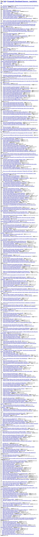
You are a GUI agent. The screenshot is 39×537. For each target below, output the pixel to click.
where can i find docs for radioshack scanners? (12, 368)
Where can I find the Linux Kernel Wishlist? (12, 334)
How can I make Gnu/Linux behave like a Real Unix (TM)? (15, 96)
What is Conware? (7, 12)
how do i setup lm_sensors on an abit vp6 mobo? (13, 258)
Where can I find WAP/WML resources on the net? (13, 420)
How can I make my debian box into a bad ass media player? (15, 111)
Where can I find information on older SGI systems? (13, 401)
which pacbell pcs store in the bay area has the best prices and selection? (18, 410)
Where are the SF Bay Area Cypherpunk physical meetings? (15, 524)
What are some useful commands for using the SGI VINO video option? (17, 371)
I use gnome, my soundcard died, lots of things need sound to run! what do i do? (19, 204)
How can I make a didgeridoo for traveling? (11, 523)
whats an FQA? (6, 216)
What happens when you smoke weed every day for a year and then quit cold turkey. (20, 458)
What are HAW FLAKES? (8, 505)
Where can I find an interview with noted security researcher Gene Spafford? (18, 186)
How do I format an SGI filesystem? (10, 373)
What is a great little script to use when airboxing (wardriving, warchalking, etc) (19, 151)
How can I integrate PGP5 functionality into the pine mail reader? (16, 355)
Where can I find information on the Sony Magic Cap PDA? (15, 361)
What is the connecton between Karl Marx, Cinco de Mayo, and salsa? (17, 432)
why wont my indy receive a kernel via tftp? (12, 163)
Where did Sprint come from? (9, 352)
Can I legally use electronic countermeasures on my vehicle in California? (18, 416)
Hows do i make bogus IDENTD (9, 478)
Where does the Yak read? (8, 319)
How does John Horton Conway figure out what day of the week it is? (17, 256)
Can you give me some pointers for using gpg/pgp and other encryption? (18, 132)
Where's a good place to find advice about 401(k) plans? (14, 399)
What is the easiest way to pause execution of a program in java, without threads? (19, 343)
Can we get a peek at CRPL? (8, 499)
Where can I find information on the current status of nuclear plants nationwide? (19, 338)
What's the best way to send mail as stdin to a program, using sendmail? (17, 441)
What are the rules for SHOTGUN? (10, 418)
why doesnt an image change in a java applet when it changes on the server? (18, 325)
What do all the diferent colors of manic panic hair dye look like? (16, 379)
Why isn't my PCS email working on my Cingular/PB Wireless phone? (17, 322)
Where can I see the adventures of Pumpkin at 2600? (13, 435)
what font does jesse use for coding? (10, 244)
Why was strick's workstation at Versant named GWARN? (15, 182)
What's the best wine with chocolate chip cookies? (13, 324)
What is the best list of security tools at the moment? (13, 104)
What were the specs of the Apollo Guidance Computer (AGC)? (16, 329)
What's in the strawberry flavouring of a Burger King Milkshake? (16, 328)
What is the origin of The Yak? (9, 463)
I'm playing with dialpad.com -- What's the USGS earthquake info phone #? (18, 485)
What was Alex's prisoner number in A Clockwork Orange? (15, 460)
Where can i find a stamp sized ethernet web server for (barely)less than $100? (19, 262)
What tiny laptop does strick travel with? (11, 299)
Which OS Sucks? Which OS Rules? (10, 495)
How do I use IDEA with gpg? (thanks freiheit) (12, 123)
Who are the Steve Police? (8, 27)
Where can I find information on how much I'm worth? (14, 413)
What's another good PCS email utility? (11, 438)
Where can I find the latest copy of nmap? (11, 449)
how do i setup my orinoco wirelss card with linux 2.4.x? (14, 241)
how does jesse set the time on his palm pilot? (12, 224)
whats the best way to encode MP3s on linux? (12, 207)
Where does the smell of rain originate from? (12, 201)
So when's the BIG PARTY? (9, 310)
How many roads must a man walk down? (11, 454)
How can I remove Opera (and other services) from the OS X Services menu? (19, 7)
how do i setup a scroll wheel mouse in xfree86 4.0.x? (14, 259)
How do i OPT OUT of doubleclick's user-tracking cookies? (15, 436)
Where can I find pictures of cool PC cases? (12, 298)
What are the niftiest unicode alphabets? (13, 181)
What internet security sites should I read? (11, 528)
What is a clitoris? (6, 393)
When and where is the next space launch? (11, 282)
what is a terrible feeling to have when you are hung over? (15, 147)
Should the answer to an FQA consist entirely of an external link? (16, 429)
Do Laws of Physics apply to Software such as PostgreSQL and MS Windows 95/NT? (20, 100)
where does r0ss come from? (9, 398)
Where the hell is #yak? (8, 180)
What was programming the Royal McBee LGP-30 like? (14, 365)
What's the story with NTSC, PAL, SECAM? (12, 341)
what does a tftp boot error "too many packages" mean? (14, 159)
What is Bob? (6, 142)
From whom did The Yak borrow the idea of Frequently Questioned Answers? (18, 534)
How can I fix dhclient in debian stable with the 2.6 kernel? (15, 69)
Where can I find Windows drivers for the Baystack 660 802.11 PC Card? (18, 356)
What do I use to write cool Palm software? (12, 267)
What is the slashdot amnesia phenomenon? (12, 45)
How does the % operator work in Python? (11, 385)
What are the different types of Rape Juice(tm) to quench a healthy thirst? (18, 57)
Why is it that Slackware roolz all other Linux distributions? (15, 358)
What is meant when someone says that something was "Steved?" (16, 28)
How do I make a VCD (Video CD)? (10, 202)
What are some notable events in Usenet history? (13, 190)
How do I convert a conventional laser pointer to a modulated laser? (17, 265)
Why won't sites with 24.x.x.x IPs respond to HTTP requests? (15, 227)
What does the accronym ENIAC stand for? (11, 470)
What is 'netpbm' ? (6, 508)
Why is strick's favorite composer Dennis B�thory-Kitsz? (14, 483)
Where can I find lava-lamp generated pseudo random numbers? (16, 226)
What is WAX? (6, 415)
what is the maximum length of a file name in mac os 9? (14, 280)
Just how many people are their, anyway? (11, 315)
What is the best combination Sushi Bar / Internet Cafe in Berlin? (16, 88)
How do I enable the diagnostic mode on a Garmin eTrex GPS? (16, 260)
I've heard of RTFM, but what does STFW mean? (13, 73)
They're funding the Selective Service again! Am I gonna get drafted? (17, 76)
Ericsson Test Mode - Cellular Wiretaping (11, 167)
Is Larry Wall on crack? (8, 110)
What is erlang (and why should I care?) (11, 11)
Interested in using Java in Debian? (10, 53)
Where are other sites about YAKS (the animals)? (13, 468)
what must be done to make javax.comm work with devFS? (15, 245)
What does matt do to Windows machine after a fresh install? (15, 409)
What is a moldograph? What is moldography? (12, 14)
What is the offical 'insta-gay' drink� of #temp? (13, 97)
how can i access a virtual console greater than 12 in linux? (15, 288)
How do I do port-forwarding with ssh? (11, 444)
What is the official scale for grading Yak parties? (13, 374)
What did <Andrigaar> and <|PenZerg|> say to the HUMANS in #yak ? (17, 500)
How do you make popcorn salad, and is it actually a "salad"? (15, 477)
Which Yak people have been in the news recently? (13, 269)
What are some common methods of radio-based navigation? (15, 68)
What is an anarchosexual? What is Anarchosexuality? (14, 16)
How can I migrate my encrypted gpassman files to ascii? (14, 30)
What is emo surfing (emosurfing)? (10, 33)
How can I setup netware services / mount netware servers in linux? (17, 117)
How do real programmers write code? (11, 366)
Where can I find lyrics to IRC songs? (10, 353)
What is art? (5, 49)
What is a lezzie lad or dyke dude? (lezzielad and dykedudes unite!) (17, 20)
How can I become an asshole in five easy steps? (13, 367)
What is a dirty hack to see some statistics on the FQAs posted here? (17, 90)
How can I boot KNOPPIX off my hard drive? (12, 122)
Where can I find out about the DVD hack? (11, 512)
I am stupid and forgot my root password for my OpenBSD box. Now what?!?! (19, 222)
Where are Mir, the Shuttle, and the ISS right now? (13, 294)
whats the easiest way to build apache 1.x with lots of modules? (16, 178)
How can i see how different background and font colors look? (15, 475)
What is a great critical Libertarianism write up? (13, 92)
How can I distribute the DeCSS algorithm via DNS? (14, 384)
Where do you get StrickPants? (9, 38)
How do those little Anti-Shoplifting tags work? (12, 437)
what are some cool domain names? (10, 314)
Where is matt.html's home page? (9, 530)
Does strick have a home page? (8, 531)
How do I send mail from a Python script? (11, 439)
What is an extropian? (7, 516)
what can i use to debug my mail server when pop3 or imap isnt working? (18, 135)
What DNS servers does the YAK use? (10, 521)
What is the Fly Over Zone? (8, 64)
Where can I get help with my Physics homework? (13, 467)
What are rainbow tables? (8, 13)
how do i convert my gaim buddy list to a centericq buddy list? (16, 146)
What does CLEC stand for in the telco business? (13, 514)
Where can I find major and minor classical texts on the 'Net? (15, 281)
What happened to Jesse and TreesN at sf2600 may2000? (14, 431)
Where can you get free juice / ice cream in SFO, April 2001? (15, 284)
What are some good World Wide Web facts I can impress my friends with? (18, 506)
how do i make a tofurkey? (8, 192)
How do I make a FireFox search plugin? (11, 37)
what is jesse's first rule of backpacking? (11, 161)
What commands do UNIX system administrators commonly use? (16, 363)
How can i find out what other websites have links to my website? (16, 479)
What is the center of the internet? (9, 533)
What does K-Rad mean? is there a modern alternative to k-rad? (16, 212)
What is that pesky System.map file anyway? (12, 89)
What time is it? (6, 391)
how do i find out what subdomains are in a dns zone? (14, 194)
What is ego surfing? (7, 34)
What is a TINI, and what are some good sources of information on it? (17, 380)
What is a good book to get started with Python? (13, 264)
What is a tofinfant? (7, 39)
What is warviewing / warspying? (10, 62)
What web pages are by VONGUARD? (11, 492)
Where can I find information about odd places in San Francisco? (16, 271)
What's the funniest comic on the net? (10, 497)
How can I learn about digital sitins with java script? (13, 103)
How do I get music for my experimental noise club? (14, 149)
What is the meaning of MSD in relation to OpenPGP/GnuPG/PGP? (17, 91)
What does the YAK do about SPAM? (10, 179)
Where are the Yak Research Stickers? (10, 474)
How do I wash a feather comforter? (10, 17)
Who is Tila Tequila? (7, 10)
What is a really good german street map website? (13, 102)
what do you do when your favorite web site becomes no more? (16, 196)
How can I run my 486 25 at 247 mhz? (10, 451)
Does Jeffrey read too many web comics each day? (13, 249)
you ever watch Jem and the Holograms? (11, 139)
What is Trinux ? (6, 83)
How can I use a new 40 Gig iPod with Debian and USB (14, 41)
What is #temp (6, 235)
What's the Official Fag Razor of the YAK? (12, 336)
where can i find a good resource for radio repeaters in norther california (17, 295)
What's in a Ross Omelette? (8, 243)
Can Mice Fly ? (6, 443)
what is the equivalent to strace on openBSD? (12, 189)
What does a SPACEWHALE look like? (11, 188)
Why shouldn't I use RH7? (8, 370)
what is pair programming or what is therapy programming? (15, 35)
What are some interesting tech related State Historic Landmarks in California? (19, 302)
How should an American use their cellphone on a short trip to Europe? (17, 18)
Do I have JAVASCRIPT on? (8, 491)
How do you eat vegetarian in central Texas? (12, 266)
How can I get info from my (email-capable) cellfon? (13, 461)
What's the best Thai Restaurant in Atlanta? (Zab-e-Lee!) (14, 203)
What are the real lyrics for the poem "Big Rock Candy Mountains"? (17, 316)
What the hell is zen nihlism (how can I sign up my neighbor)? (16, 150)
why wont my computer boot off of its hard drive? (13, 300)
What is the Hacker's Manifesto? (9, 392)
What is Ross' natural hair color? (9, 490)
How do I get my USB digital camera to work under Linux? (15, 211)
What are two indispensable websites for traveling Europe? (15, 95)
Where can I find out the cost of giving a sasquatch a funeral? (15, 394)
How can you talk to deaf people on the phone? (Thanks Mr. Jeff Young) (18, 171)
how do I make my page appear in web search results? (14, 274)
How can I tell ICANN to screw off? (10, 360)
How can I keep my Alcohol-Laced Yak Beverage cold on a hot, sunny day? (18, 108)
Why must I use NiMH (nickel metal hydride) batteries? (14, 277)
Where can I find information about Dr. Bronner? (13, 346)
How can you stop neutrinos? (9, 143)
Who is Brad (5, 228)
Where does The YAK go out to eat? (10, 335)
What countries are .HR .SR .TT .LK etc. (11, 484)
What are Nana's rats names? (8, 464)
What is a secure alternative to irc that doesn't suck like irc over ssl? (17, 113)
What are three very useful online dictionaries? (12, 93)
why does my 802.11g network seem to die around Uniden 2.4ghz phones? (18, 31)
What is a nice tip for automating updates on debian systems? (15, 56)
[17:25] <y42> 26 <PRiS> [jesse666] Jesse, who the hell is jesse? (16, 504)
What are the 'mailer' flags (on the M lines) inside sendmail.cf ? (15, 509)
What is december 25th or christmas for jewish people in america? (16, 42)
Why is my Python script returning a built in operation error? (15, 400)
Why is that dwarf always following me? (11, 320)
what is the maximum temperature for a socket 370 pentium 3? (16, 199)
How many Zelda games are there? (10, 456)
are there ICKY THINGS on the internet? (11, 529)
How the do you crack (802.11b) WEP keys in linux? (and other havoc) (17, 168)
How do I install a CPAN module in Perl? (11, 200)
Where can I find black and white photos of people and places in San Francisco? (19, 252)
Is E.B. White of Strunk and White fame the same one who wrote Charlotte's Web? (20, 78)
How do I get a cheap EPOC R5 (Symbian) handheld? (14, 193)
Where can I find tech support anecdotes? (11, 414)
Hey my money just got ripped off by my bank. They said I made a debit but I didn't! (20, 120)
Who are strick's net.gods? (8, 285)
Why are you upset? (7, 127)
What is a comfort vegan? (8, 43)
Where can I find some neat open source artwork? (13, 313)
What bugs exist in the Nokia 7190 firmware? (12, 250)
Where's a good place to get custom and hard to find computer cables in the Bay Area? (20, 292)
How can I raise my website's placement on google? (13, 185)
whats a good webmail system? (9, 166)
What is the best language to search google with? (13, 234)
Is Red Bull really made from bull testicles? (12, 183)
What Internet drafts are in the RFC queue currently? (14, 345)
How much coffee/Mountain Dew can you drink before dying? (15, 493)
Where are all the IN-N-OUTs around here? (11, 465)
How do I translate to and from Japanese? (11, 86)
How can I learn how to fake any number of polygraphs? (14, 118)
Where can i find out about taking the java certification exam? (15, 473)
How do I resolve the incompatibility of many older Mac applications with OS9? (19, 377)
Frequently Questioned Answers (19, 2)
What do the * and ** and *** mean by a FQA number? (14, 422)
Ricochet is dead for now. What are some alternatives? (14, 230)
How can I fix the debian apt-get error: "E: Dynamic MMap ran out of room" (18, 46)
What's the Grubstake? (7, 255)
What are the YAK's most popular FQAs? (11, 176)
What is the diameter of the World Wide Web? (12, 471)
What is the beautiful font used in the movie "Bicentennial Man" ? (16, 208)
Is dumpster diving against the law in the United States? (14, 124)
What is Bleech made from (8, 513)
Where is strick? (6, 472)
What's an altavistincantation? (9, 466)
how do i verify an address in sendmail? (11, 160)
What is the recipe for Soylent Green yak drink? (13, 215)
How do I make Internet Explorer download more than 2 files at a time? (17, 106)
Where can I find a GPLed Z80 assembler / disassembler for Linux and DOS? (18, 425)
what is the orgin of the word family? (10, 144)
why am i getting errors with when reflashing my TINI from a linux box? (18, 246)
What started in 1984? (7, 229)
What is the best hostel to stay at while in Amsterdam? (14, 145)
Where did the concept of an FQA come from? (12, 445)
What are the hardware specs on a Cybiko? (11, 337)
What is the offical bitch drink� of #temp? (12, 99)
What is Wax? (6, 408)
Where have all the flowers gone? (9, 522)
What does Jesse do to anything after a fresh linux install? (15, 375)
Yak (4, 1)
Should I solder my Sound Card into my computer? (13, 197)
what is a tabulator (7, 48)
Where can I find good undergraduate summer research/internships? (17, 84)
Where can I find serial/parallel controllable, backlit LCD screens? (16, 272)
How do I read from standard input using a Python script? (14, 450)
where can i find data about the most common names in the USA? (16, 195)
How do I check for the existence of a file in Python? (14, 388)
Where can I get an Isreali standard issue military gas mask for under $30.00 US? (19, 452)
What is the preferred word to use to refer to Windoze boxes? (15, 481)
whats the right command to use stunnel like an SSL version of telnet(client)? (19, 157)
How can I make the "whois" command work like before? (15, 382)
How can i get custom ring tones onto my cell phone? (14, 404)
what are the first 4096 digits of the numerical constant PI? (15, 342)
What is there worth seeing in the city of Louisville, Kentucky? (15, 494)
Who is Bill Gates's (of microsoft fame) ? (11, 175)
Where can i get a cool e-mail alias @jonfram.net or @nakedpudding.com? (18, 286)
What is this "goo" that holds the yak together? (12, 502)
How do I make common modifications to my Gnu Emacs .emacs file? (17, 386)
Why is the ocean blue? (7, 515)
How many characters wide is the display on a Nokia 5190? (15, 428)
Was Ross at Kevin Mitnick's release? (10, 510)
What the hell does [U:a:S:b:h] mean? (10, 251)
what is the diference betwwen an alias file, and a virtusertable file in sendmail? (19, 306)
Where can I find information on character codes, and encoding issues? (17, 395)
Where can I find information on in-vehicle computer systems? (15, 421)
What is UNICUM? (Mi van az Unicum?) (11, 140)
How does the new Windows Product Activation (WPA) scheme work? (17, 236)
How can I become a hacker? (9, 321)
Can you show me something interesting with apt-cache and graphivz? (17, 114)
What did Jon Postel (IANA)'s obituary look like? (13, 305)
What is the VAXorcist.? (8, 389)
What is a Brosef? (6, 40)
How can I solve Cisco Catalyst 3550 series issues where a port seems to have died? (20, 50)
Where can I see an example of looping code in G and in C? (15, 116)
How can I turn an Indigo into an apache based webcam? (14, 242)
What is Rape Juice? (7, 63)
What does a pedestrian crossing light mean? (12, 75)
